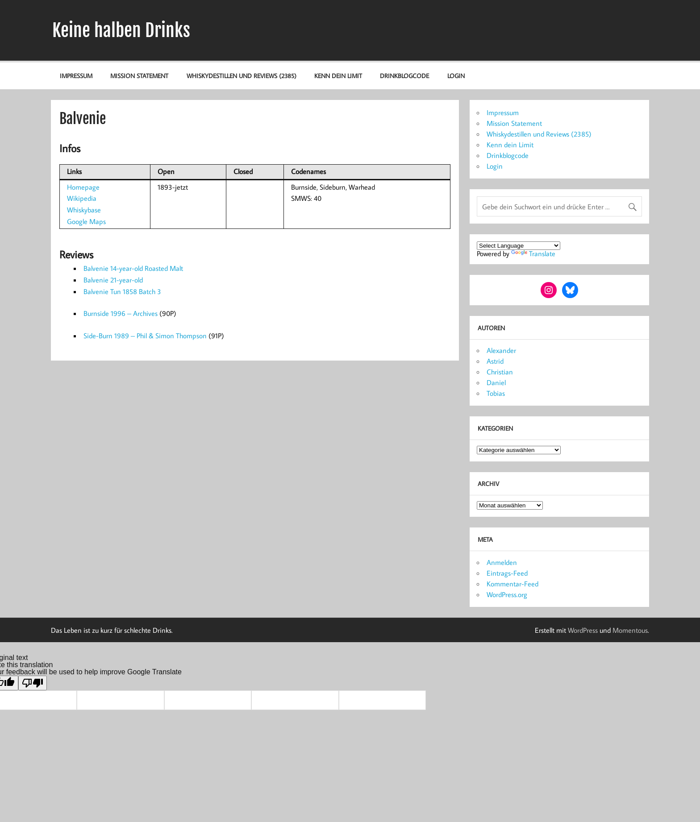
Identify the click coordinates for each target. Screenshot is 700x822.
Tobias (496, 393)
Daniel (496, 382)
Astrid (495, 361)
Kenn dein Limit (338, 75)
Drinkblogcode (404, 75)
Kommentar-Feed (512, 583)
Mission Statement (139, 75)
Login (456, 75)
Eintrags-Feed (507, 573)
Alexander (501, 350)
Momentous (630, 630)
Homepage (83, 187)
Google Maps (86, 221)
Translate (533, 253)
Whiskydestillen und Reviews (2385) (241, 75)
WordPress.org (507, 594)
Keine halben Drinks (121, 30)
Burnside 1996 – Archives (120, 313)
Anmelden (502, 562)
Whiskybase (84, 209)
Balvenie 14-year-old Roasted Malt (133, 268)
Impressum (76, 75)
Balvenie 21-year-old (113, 279)
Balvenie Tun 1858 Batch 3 (122, 291)
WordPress (583, 630)
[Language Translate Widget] (518, 245)
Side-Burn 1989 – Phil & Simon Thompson (145, 335)
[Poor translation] (32, 683)
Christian (500, 371)
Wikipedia (81, 198)
